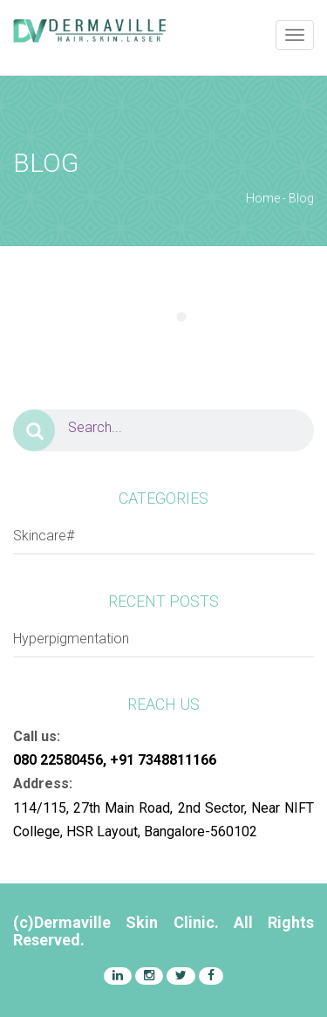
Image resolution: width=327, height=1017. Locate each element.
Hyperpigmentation (71, 638)
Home (263, 198)
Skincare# (43, 535)
